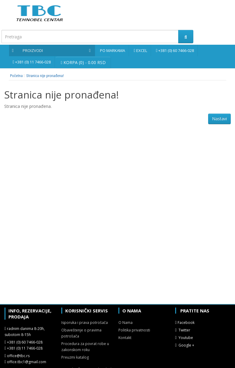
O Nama (125, 322)
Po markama (112, 50)
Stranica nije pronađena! (45, 75)
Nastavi (219, 118)
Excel (141, 50)
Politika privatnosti (134, 330)
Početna (16, 75)
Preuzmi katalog (75, 357)
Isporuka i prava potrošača (84, 322)
